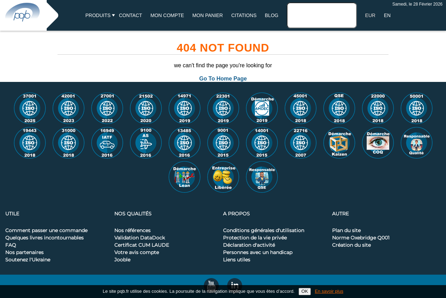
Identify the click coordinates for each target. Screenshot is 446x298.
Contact (130, 15)
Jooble (122, 260)
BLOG (271, 15)
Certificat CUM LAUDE (141, 245)
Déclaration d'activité (249, 245)
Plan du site (346, 231)
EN (387, 15)
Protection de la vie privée (255, 238)
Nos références (132, 231)
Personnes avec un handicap (257, 252)
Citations (244, 15)
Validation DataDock (139, 238)
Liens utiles (236, 260)
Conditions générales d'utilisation (263, 231)
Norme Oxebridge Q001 (361, 238)
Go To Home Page (223, 79)
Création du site (351, 245)
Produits (97, 15)
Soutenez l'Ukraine (27, 260)
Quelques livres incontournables (44, 238)
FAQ (10, 245)
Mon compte (167, 15)
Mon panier (207, 15)
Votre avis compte (136, 252)
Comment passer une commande (46, 231)
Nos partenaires (24, 252)
